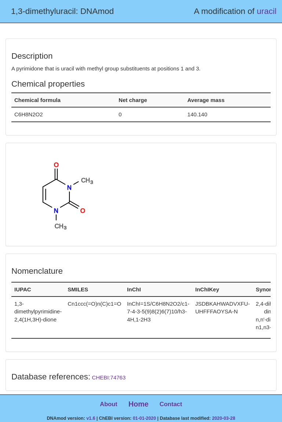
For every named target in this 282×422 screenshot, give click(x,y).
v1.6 (90, 418)
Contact (171, 404)
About (109, 404)
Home (139, 404)
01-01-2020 (144, 418)
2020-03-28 (223, 418)
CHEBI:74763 (109, 377)
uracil (266, 11)
